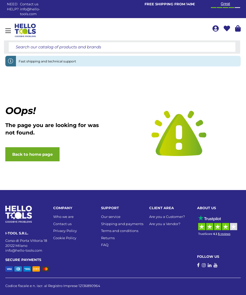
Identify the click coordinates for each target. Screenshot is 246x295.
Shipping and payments (122, 224)
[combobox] (122, 47)
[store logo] (25, 30)
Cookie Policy (64, 238)
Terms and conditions (119, 231)
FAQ (105, 245)
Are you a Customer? (167, 216)
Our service (110, 216)
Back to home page (32, 154)
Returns (108, 238)
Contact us (62, 224)
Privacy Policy (65, 231)
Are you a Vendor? (164, 224)
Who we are (63, 216)
